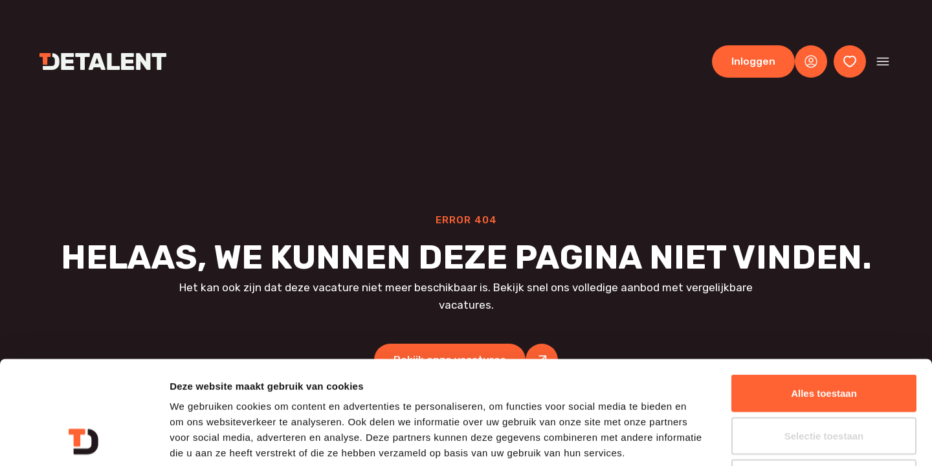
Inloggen (753, 61)
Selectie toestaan (824, 338)
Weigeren (823, 380)
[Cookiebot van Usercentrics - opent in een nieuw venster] (83, 440)
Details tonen (699, 440)
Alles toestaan (824, 296)
